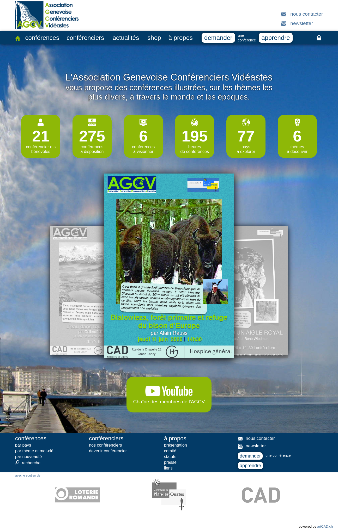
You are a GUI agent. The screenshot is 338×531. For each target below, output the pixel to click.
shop (154, 37)
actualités (126, 37)
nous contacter (306, 14)
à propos (180, 37)
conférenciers (85, 37)
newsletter (301, 23)
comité (170, 451)
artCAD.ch (325, 526)
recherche (27, 463)
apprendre (275, 37)
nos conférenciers (105, 445)
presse (170, 462)
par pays (23, 445)
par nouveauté (28, 456)
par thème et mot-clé (34, 451)
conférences (42, 37)
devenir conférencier (108, 451)
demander (218, 37)
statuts (170, 456)
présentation (175, 445)
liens (168, 468)
